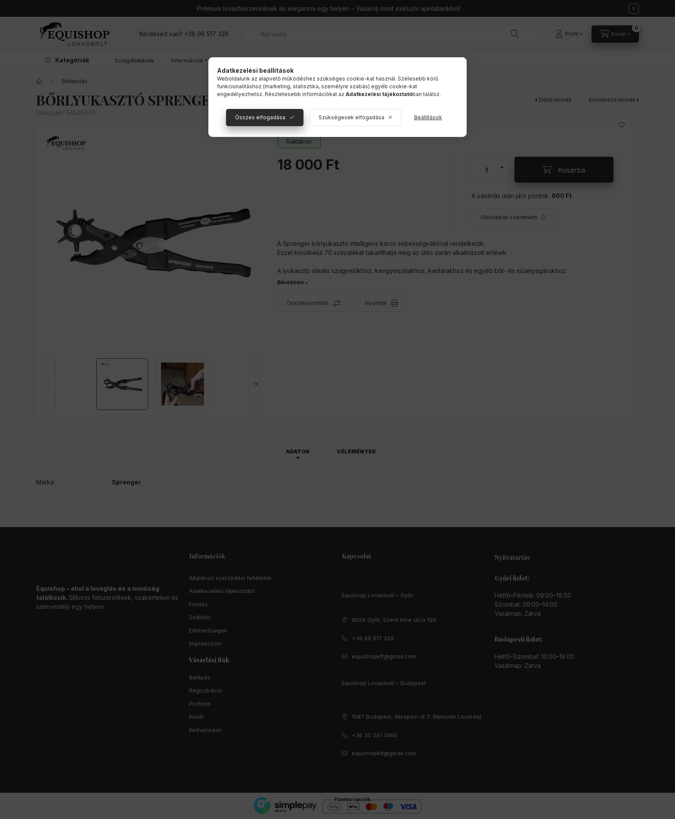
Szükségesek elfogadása (351, 117)
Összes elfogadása (260, 117)
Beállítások (428, 117)
